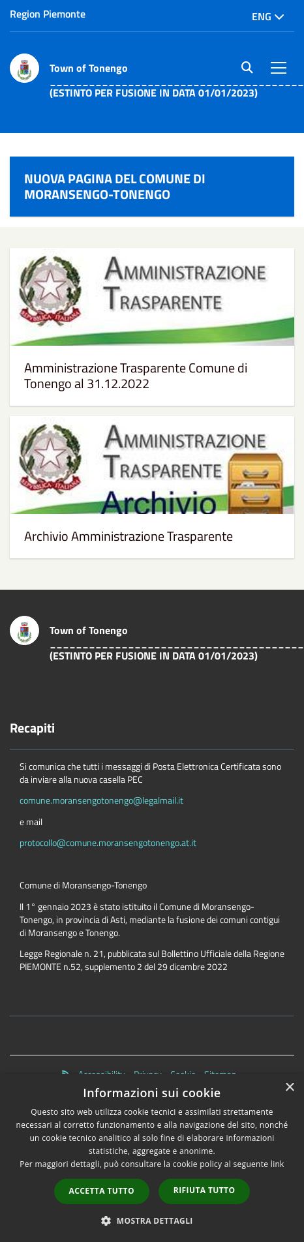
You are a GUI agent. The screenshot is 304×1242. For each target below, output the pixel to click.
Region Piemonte (47, 14)
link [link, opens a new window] (277, 1164)
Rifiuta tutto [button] (205, 1190)
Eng (268, 16)
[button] (152, 1220)
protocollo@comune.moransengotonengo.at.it (108, 842)
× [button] (289, 1088)
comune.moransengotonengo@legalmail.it (101, 800)
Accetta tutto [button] (101, 1190)
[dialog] (152, 1158)
